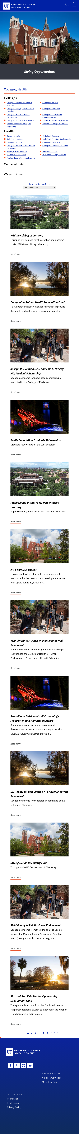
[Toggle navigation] (74, 4)
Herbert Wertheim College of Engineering (19, 125)
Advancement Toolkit (52, 1077)
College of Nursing (14, 142)
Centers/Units (14, 164)
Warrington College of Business (55, 124)
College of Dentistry (50, 136)
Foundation (12, 1098)
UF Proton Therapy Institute (54, 155)
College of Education (51, 108)
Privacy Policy (14, 1107)
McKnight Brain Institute (17, 151)
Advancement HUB (51, 1073)
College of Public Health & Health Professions (21, 146)
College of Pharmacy (51, 142)
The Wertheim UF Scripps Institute (21, 158)
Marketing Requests (52, 1082)
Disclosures (13, 1102)
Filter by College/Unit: (39, 184)
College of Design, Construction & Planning (20, 109)
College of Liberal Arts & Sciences (20, 120)
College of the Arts (50, 103)
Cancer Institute (13, 136)
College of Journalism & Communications (52, 115)
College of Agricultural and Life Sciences (19, 104)
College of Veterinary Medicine (55, 145)
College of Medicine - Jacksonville (56, 139)
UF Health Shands (49, 151)
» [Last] (58, 1032)
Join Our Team (14, 1094)
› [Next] (54, 1032)
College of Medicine (15, 139)
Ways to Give (13, 174)
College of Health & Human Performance (18, 115)
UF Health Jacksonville (16, 155)
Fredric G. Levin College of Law (55, 120)
